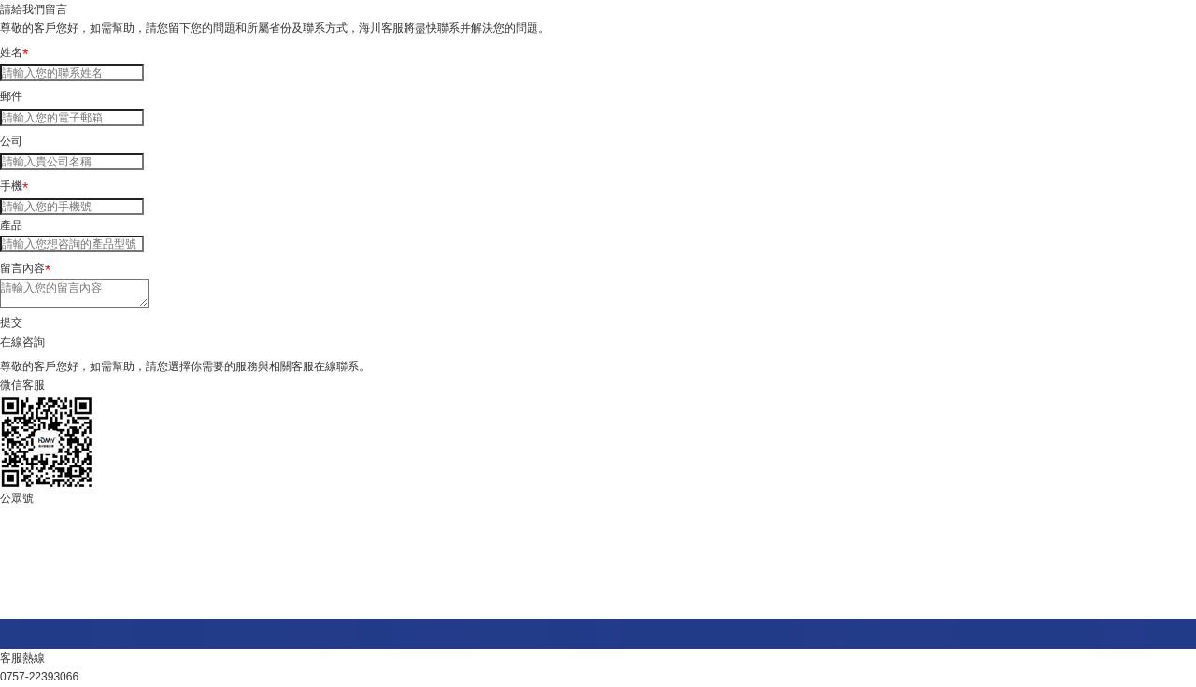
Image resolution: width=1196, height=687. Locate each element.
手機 (14, 186)
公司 (11, 141)
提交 (11, 322)
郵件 (11, 96)
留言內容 (25, 268)
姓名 (14, 52)
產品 (11, 225)
